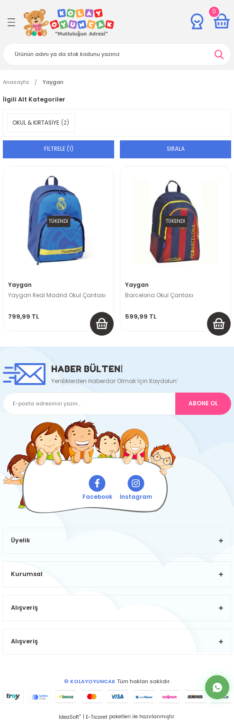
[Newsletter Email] (117, 404)
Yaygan (53, 82)
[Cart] (221, 21)
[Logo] (69, 23)
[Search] (117, 54)
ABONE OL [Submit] (203, 403)
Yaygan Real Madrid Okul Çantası (57, 295)
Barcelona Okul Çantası (159, 295)
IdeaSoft (70, 717)
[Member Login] (197, 21)
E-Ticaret (97, 717)
